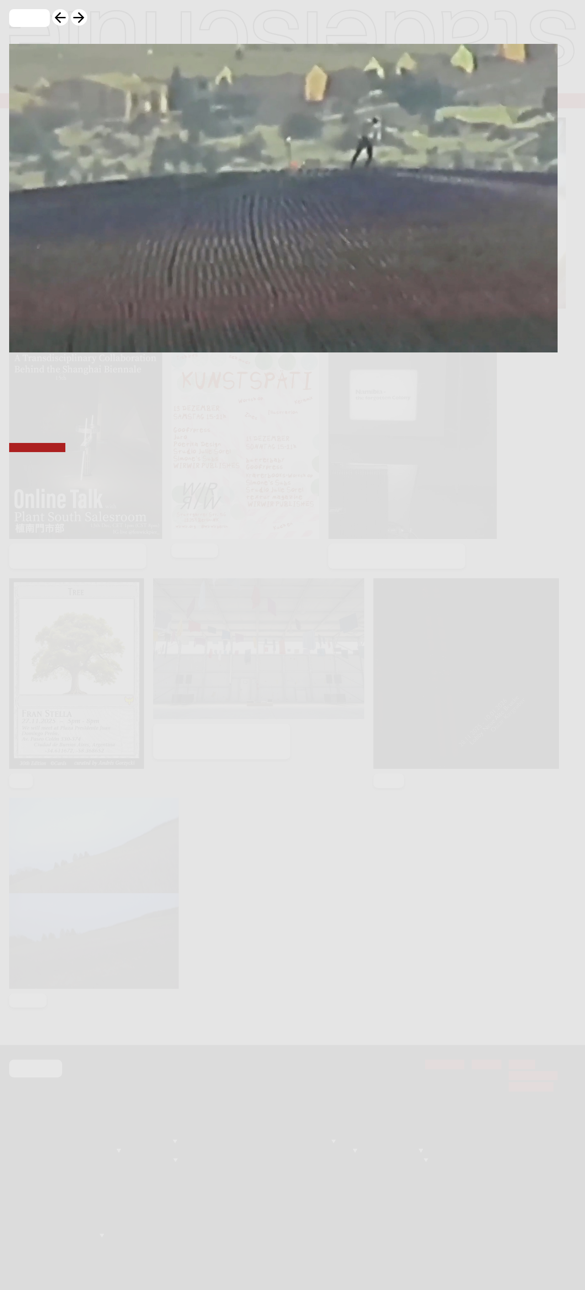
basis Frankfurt (37, 448)
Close (29, 18)
